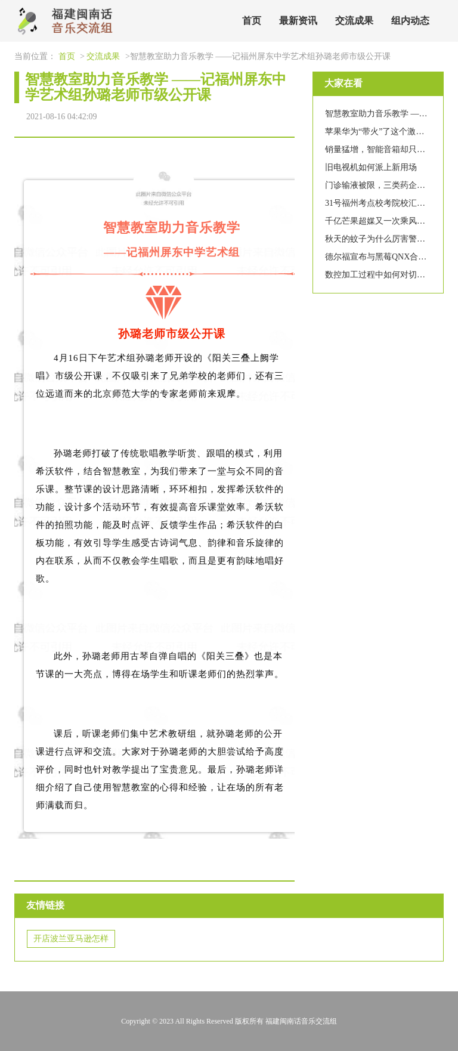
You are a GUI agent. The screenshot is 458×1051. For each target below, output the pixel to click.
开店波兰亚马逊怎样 (71, 938)
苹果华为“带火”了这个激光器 (378, 131)
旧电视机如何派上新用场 (371, 167)
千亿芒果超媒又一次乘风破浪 (379, 221)
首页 (251, 21)
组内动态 (410, 21)
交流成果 (354, 21)
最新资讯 (298, 21)
